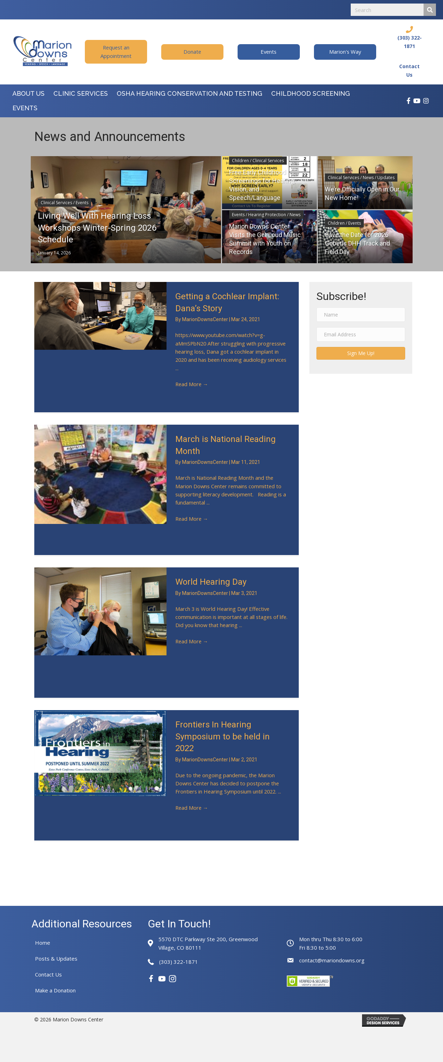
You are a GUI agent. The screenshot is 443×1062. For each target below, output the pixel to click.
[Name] (361, 314)
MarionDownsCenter (205, 319)
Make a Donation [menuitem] (55, 990)
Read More (192, 385)
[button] (116, 52)
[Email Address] (361, 334)
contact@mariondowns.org (332, 960)
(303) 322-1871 (178, 961)
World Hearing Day (210, 582)
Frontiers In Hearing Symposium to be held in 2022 (222, 736)
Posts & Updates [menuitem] (56, 958)
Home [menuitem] (42, 942)
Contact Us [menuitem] (48, 974)
